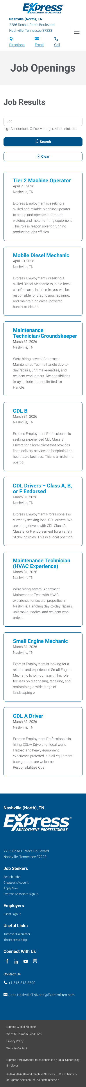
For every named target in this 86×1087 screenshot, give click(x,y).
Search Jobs (12, 876)
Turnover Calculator (17, 934)
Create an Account (16, 882)
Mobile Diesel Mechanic (41, 255)
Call (57, 45)
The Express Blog (15, 939)
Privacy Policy (14, 1041)
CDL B (20, 411)
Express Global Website (21, 1026)
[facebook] (7, 961)
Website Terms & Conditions (24, 1034)
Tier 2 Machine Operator (42, 180)
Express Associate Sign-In (21, 894)
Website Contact (16, 1048)
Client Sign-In (12, 914)
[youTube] (25, 961)
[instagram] (35, 961)
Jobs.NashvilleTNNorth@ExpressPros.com (42, 995)
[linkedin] (16, 961)
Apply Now (11, 888)
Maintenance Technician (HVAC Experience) (41, 563)
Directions (17, 45)
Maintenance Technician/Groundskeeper (45, 333)
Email (39, 45)
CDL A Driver (28, 716)
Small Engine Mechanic (40, 641)
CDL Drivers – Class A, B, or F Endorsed (42, 489)
